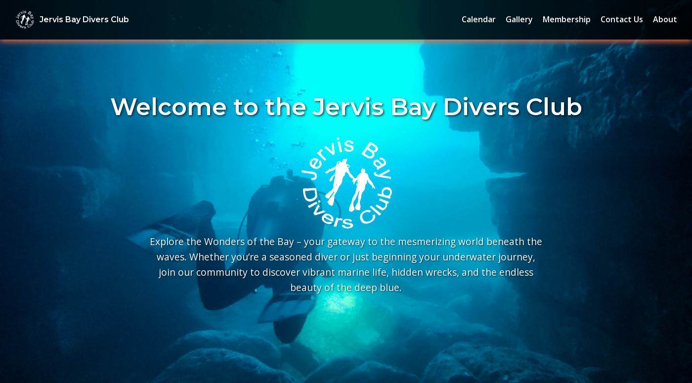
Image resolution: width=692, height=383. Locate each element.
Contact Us (622, 19)
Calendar (479, 19)
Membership (567, 19)
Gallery (519, 19)
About (665, 19)
